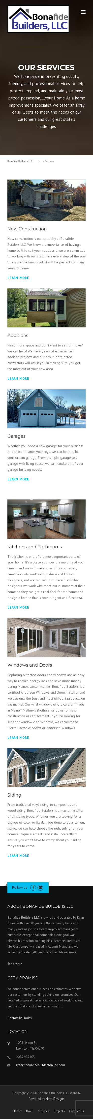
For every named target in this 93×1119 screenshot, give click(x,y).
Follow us (19, 887)
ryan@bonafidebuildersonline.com (40, 1065)
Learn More (18, 278)
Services (43, 1111)
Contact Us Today (19, 1018)
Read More (14, 964)
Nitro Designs (55, 1099)
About (29, 1111)
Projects (59, 1111)
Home (17, 1111)
